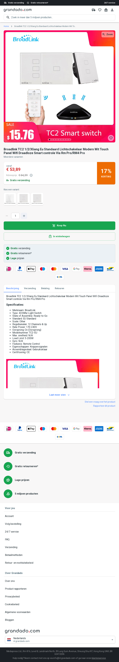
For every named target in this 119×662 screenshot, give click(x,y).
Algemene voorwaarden (59, 612)
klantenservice (99, 658)
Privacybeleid (59, 597)
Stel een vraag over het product (100, 402)
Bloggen (59, 620)
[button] (60, 639)
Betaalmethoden (59, 555)
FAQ (59, 539)
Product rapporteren (59, 589)
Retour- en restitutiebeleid (59, 563)
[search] (63, 17)
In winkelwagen (59, 236)
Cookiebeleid (59, 604)
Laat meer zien (59, 395)
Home (6, 26)
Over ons (59, 581)
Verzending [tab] (30, 288)
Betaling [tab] (45, 288)
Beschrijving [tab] (13, 288)
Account (59, 516)
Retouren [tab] (59, 288)
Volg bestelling (59, 524)
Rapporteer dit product (104, 406)
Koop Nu (59, 225)
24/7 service (109, 3)
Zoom (107, 34)
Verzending (59, 547)
